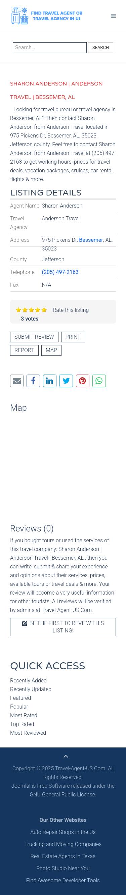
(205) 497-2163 (60, 272)
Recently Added (28, 680)
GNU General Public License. (63, 794)
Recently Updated (30, 689)
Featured (20, 698)
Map (51, 350)
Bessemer (91, 240)
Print (73, 337)
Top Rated (22, 724)
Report (24, 350)
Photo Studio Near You (63, 868)
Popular (19, 707)
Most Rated (23, 715)
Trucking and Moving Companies (63, 844)
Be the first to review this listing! (63, 627)
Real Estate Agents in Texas (63, 856)
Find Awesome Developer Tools (63, 880)
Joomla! (21, 786)
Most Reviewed (28, 733)
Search (100, 47)
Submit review (34, 337)
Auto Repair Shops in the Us (62, 832)
